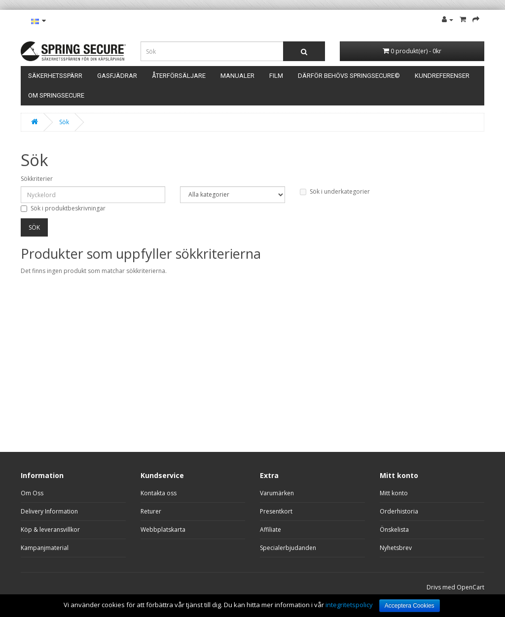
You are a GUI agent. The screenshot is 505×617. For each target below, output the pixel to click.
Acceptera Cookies (409, 605)
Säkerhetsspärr (55, 75)
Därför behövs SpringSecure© (349, 75)
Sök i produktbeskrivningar (63, 208)
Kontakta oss (159, 493)
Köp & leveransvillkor (50, 529)
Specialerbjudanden (288, 548)
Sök (64, 122)
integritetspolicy (349, 604)
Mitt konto (394, 493)
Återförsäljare (179, 75)
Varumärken (277, 493)
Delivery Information (49, 511)
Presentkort (276, 511)
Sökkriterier (37, 178)
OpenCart (470, 587)
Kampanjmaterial (45, 548)
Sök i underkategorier (335, 191)
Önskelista (394, 529)
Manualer (237, 75)
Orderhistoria (399, 511)
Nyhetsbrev (396, 548)
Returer (151, 511)
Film (276, 75)
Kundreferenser (442, 75)
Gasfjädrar (117, 75)
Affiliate (270, 529)
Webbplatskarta (163, 529)
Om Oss (32, 493)
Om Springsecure (56, 95)
